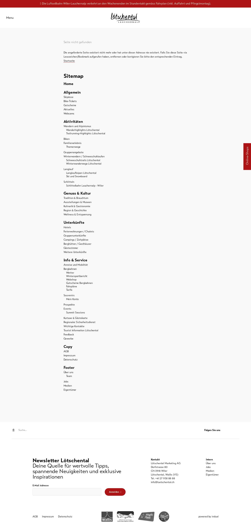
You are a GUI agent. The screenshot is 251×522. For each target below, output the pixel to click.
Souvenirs (69, 299)
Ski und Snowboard (76, 179)
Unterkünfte (75, 226)
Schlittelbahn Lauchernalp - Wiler (85, 188)
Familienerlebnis (72, 146)
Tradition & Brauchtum (76, 201)
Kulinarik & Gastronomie (77, 209)
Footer (69, 372)
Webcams (69, 116)
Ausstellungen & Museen (77, 205)
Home (69, 86)
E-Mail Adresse (41, 485)
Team (69, 380)
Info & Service (76, 263)
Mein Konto (72, 303)
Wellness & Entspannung (77, 217)
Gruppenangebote (74, 155)
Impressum (69, 359)
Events (67, 312)
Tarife (69, 293)
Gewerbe (68, 342)
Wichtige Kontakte (74, 330)
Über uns (68, 376)
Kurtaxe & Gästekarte (76, 322)
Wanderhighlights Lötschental (83, 133)
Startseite (69, 62)
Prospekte (69, 308)
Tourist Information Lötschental (81, 334)
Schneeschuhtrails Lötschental (83, 163)
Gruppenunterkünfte (75, 239)
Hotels (67, 230)
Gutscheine (70, 108)
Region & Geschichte (75, 213)
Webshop (71, 283)
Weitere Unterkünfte (75, 255)
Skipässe (68, 99)
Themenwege (73, 149)
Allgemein (73, 95)
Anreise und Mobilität (76, 268)
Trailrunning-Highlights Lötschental (85, 136)
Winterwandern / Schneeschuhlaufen (84, 159)
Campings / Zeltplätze (76, 243)
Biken (67, 142)
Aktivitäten (74, 124)
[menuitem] (126, 86)
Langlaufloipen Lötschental (81, 176)
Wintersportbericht (77, 280)
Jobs (66, 386)
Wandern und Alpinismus (77, 129)
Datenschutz (71, 363)
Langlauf (68, 172)
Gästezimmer (71, 251)
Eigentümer (70, 394)
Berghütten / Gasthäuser (77, 247)
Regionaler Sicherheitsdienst (80, 326)
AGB (66, 355)
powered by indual (208, 517)
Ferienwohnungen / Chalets (79, 235)
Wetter (70, 276)
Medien (68, 390)
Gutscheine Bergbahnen (79, 286)
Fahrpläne (71, 290)
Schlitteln (69, 184)
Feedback (69, 338)
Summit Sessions (75, 316)
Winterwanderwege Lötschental (84, 166)
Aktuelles (69, 112)
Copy (68, 350)
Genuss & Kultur (78, 196)
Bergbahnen (70, 272)
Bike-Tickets (70, 103)
